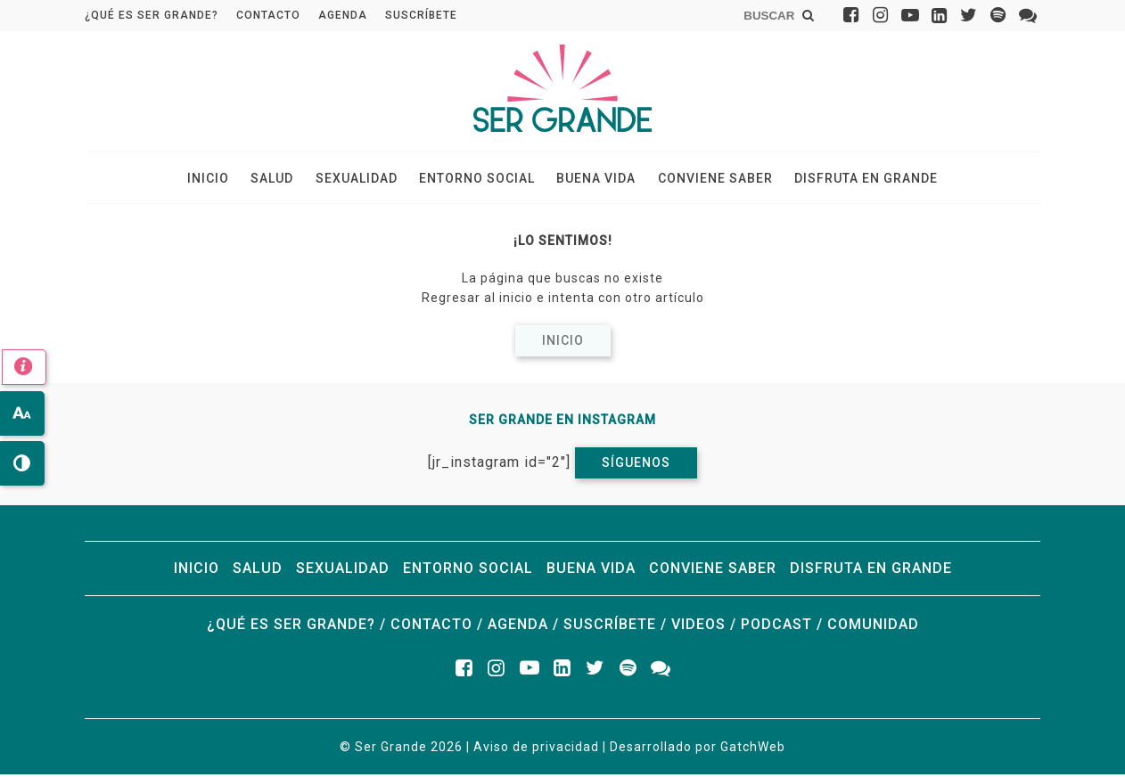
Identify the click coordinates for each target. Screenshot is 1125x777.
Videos (698, 626)
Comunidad (873, 626)
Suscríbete (421, 15)
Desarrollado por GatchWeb (697, 749)
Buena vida (593, 179)
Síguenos (636, 465)
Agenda (342, 15)
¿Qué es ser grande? (151, 15)
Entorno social (477, 179)
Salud (278, 179)
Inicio (217, 179)
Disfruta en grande (857, 179)
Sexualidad (359, 179)
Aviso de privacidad (536, 749)
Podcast (776, 626)
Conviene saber (709, 179)
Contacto (268, 15)
